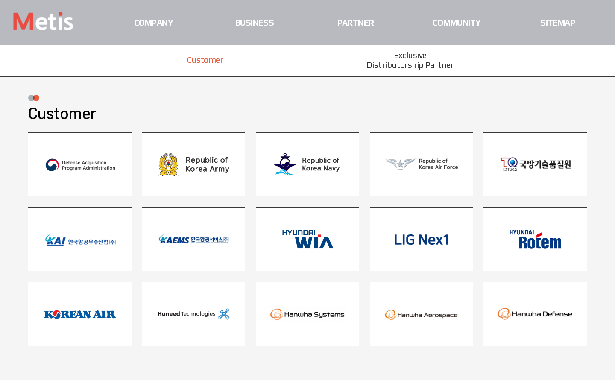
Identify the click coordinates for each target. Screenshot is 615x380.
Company (153, 22)
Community (457, 22)
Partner (355, 22)
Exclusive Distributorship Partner (410, 60)
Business (254, 22)
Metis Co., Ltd (43, 21)
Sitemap (557, 22)
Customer (205, 59)
